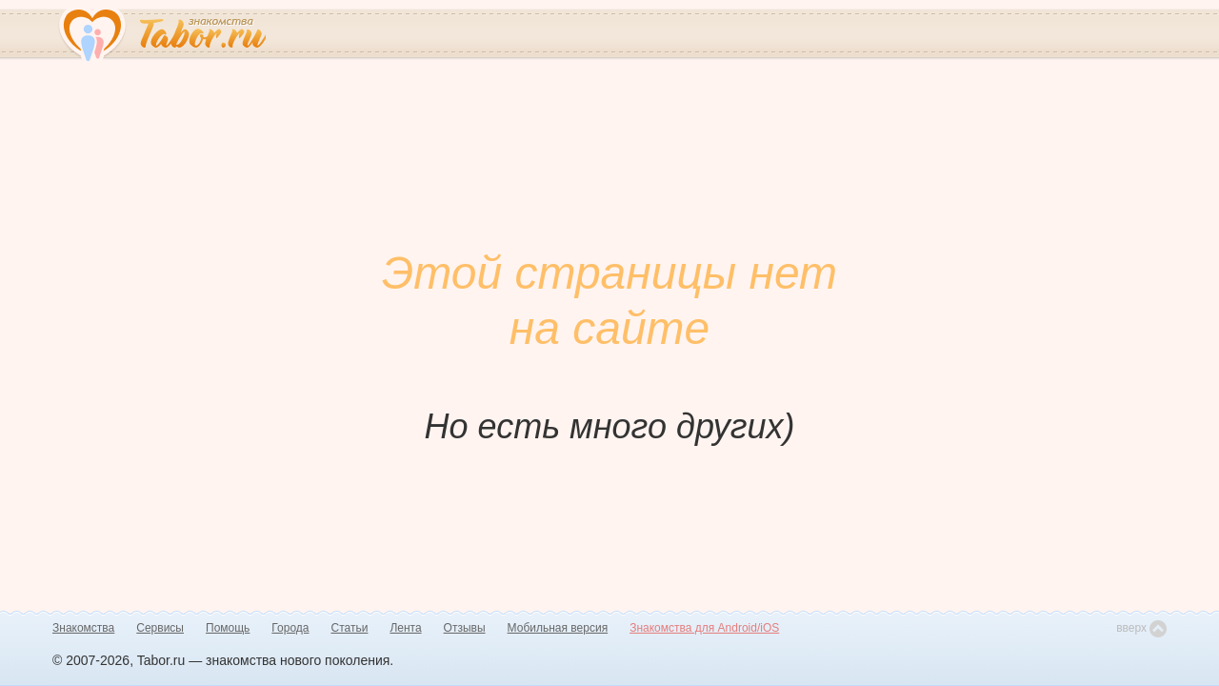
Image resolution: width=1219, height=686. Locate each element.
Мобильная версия (558, 628)
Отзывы (465, 628)
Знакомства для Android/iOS (704, 628)
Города (290, 628)
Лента (405, 628)
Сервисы (160, 628)
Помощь (228, 628)
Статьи (350, 628)
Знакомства (83, 628)
